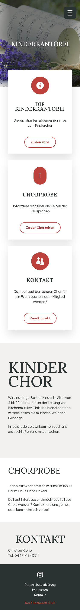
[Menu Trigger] (70, 13)
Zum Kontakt (40, 318)
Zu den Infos (40, 142)
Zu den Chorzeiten (40, 227)
